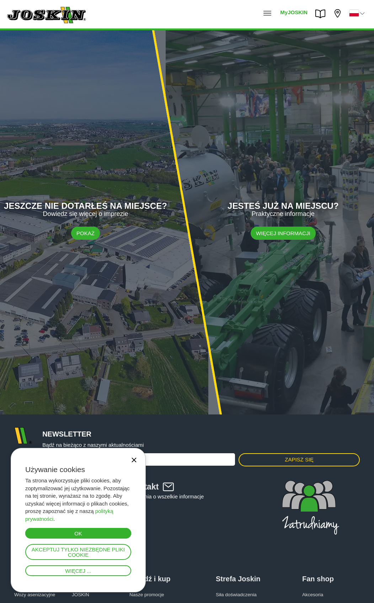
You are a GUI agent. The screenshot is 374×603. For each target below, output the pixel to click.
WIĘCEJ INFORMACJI (283, 233)
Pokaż (85, 233)
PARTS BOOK (322, 14)
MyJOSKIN (294, 12)
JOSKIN (80, 594)
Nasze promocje (146, 594)
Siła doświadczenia (236, 594)
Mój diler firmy (338, 13)
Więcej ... (78, 571)
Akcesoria (312, 594)
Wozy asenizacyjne (34, 594)
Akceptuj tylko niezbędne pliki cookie (78, 552)
